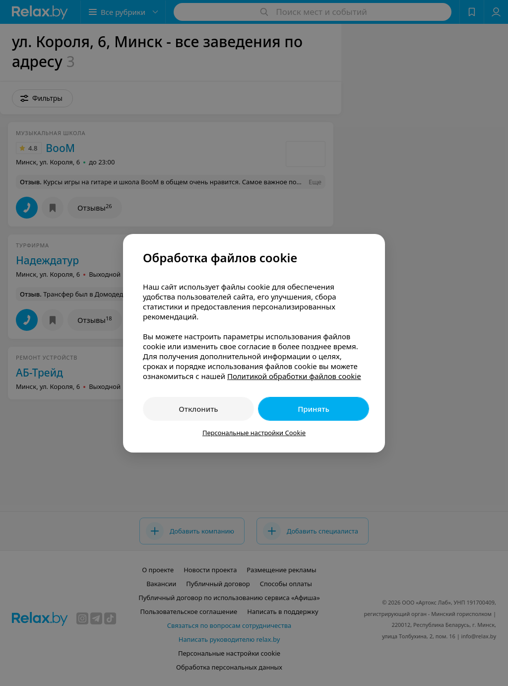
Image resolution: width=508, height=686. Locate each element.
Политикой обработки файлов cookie (294, 376)
